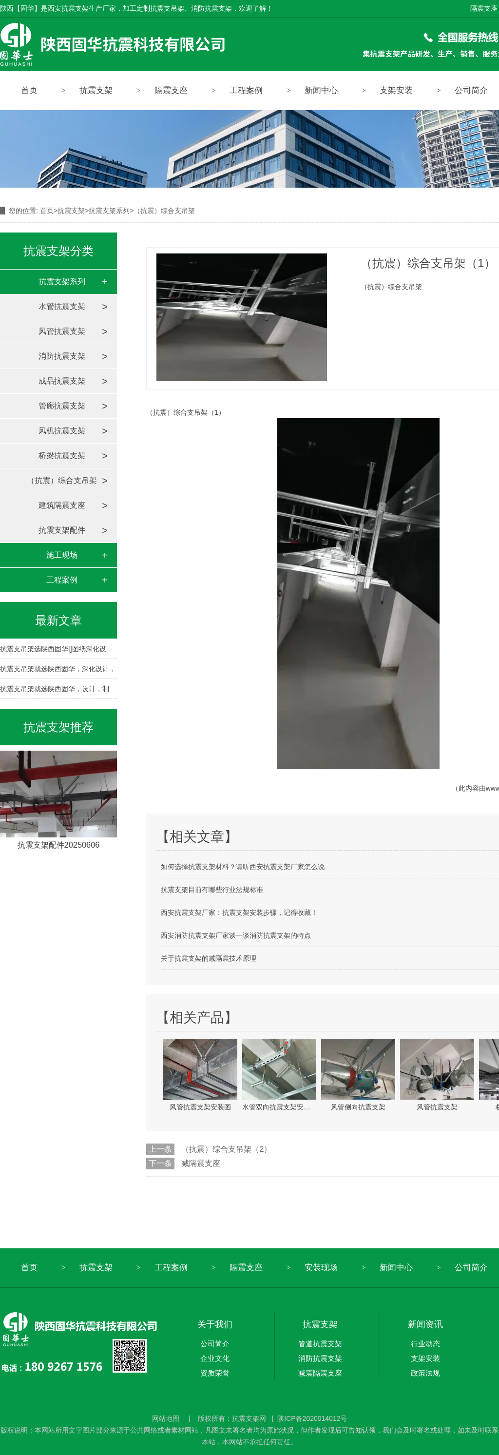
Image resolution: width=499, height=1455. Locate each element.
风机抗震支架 (61, 431)
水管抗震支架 (61, 306)
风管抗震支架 (61, 331)
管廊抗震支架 (61, 406)
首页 (29, 90)
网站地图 (166, 1418)
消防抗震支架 (61, 356)
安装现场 (321, 1267)
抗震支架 (96, 90)
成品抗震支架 (61, 381)
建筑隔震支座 (61, 505)
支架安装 (396, 90)
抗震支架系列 (109, 210)
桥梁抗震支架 (61, 455)
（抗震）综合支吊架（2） (226, 1149)
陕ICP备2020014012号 (312, 1418)
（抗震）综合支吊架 (62, 480)
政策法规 (425, 1373)
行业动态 (425, 1343)
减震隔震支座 (320, 1373)
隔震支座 (484, 8)
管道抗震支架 (320, 1343)
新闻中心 (321, 90)
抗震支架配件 (61, 530)
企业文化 (215, 1358)
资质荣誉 (215, 1373)
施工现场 (61, 555)
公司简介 (215, 1343)
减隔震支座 (200, 1163)
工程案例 (246, 90)
